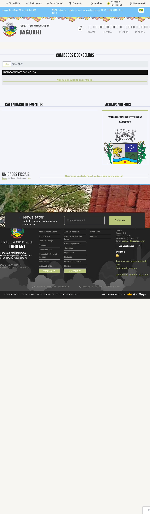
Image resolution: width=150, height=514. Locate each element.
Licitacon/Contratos (72, 262)
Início (7, 64)
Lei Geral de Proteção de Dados (132, 274)
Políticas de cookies (126, 268)
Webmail (93, 236)
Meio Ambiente (45, 266)
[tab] (80, 29)
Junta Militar (44, 262)
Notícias (67, 266)
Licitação (68, 257)
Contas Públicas (45, 250)
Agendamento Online (48, 232)
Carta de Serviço (46, 241)
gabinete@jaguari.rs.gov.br (133, 241)
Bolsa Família (44, 236)
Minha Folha (95, 232)
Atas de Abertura (71, 232)
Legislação (69, 253)
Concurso (43, 245)
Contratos (68, 248)
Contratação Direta (72, 244)
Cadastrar (120, 220)
